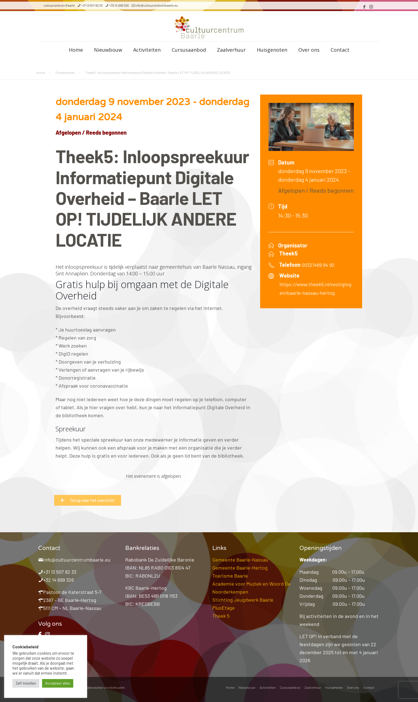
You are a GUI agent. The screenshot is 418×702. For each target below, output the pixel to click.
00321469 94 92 (318, 265)
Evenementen (65, 72)
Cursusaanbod (290, 687)
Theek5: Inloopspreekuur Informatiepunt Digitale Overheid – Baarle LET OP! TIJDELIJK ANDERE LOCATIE (157, 72)
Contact (368, 687)
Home (40, 72)
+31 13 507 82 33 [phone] (92, 5)
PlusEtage (223, 608)
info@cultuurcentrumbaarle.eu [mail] (156, 5)
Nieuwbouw (247, 687)
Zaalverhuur (312, 687)
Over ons (353, 687)
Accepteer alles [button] (57, 683)
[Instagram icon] (371, 6)
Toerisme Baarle (230, 576)
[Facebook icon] (364, 6)
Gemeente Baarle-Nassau (240, 560)
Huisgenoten (334, 687)
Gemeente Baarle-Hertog (240, 568)
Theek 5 (220, 616)
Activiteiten (268, 687)
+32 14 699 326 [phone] (119, 5)
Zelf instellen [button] (26, 683)
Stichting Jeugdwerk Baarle (242, 600)
